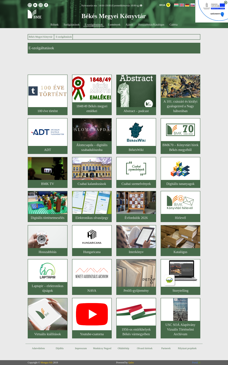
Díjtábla (60, 348)
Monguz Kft (47, 362)
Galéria (173, 24)
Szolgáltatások (72, 24)
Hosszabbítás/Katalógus (151, 24)
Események (114, 24)
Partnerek (166, 348)
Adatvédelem (38, 348)
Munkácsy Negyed (102, 348)
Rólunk (55, 24)
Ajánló (129, 24)
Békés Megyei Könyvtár (40, 37)
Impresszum (81, 348)
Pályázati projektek (187, 348)
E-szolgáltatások (94, 24)
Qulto (131, 362)
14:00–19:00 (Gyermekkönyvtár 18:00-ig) (119, 5)
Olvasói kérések (144, 348)
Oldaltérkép (123, 348)
